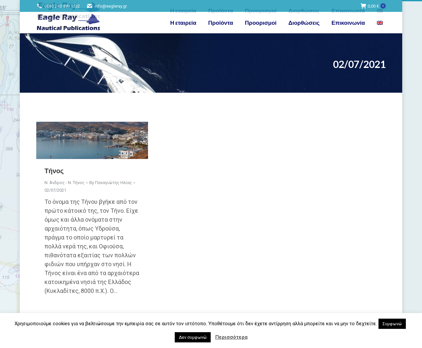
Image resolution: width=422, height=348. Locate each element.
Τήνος (54, 170)
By (110, 182)
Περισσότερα (231, 337)
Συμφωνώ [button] (392, 323)
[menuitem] (381, 22)
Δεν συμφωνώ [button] (193, 337)
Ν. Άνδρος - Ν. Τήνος (64, 182)
